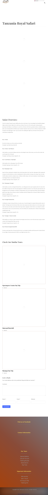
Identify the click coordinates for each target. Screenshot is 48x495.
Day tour (5, 287)
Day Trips (24, 465)
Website (33, 399)
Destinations (24, 463)
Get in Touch (24, 478)
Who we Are (24, 476)
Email (18, 399)
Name (4, 399)
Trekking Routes (24, 460)
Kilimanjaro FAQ (24, 480)
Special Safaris (24, 456)
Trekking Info (24, 483)
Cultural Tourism (24, 458)
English (36, 0)
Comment (4, 384)
